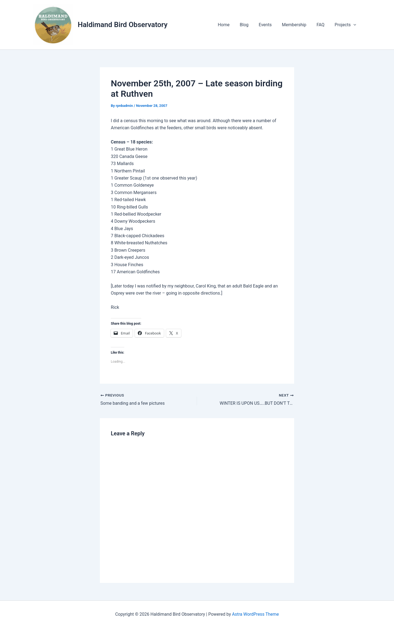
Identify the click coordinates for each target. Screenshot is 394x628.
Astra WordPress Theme (255, 614)
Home (231, 24)
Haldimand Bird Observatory (122, 24)
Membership (298, 24)
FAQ (323, 24)
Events (270, 24)
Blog (250, 24)
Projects (346, 25)
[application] (354, 25)
